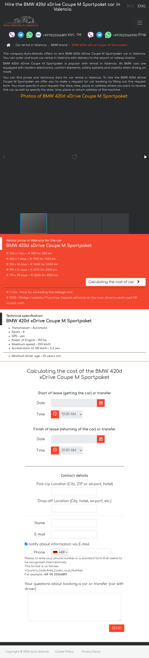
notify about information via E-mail (57, 544)
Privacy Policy (91, 651)
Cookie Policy (64, 651)
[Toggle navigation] (140, 22)
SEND (117, 628)
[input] (74, 403)
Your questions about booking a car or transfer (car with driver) (74, 586)
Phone (39, 552)
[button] (145, 157)
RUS (130, 6)
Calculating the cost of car (115, 282)
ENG (141, 6)
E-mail (39, 534)
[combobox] (59, 552)
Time (40, 414)
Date (41, 403)
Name (40, 523)
